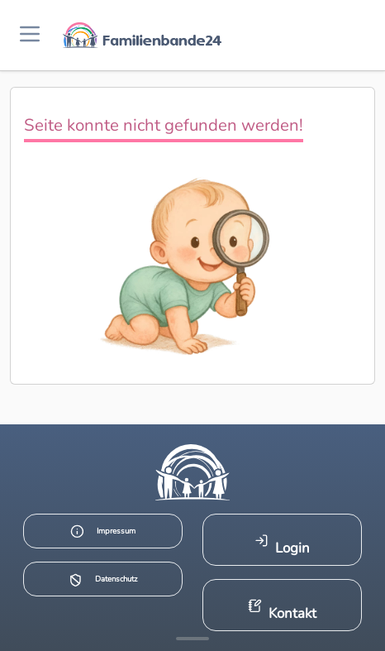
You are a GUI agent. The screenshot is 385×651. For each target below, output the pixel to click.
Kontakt (282, 611)
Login (282, 546)
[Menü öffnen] (30, 35)
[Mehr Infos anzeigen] (192, 638)
